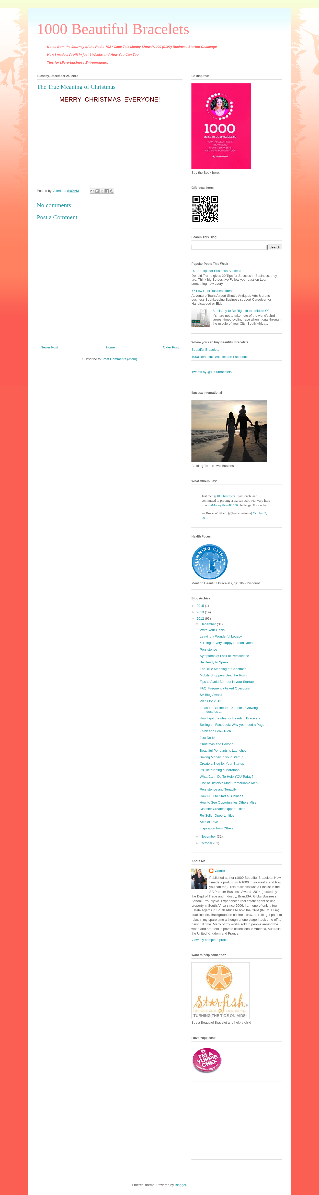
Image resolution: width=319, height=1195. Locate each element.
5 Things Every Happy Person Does (226, 643)
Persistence (208, 649)
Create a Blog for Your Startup (222, 763)
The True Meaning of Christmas (223, 669)
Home (110, 347)
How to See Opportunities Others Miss (228, 802)
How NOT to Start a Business (221, 796)
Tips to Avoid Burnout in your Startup (227, 682)
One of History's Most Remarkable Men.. (229, 783)
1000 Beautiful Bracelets (113, 28)
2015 (201, 606)
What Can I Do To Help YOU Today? (226, 777)
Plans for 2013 (210, 701)
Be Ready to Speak (214, 662)
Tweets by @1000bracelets (211, 372)
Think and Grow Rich (215, 731)
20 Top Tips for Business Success (216, 271)
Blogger (180, 1185)
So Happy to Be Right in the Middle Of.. (241, 311)
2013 (201, 612)
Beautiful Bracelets (205, 350)
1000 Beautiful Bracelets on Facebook (219, 357)
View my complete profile (209, 940)
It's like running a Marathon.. (220, 770)
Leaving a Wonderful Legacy (221, 636)
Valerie (219, 871)
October (207, 843)
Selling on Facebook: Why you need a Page (232, 725)
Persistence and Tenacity (218, 789)
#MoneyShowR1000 (224, 505)
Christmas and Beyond (216, 744)
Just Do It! (207, 738)
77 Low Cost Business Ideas (212, 291)
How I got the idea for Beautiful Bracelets (230, 718)
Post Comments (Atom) (119, 359)
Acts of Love (209, 822)
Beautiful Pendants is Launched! (223, 750)
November (209, 836)
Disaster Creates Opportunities (222, 809)
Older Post (171, 347)
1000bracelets (226, 496)
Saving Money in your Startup (221, 757)
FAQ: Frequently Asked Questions (225, 688)
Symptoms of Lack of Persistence (224, 656)
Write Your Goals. (212, 630)
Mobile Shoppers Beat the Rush (223, 675)
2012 (201, 618)
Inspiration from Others (216, 828)
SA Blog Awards (211, 695)
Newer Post (49, 347)
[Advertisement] (223, 1122)
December (209, 624)
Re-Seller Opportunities (217, 815)
